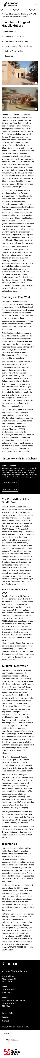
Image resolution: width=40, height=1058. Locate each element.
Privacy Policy (8, 1013)
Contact (5, 1021)
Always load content (10, 489)
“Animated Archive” (10, 187)
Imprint (5, 1017)
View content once (10, 482)
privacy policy (29, 477)
